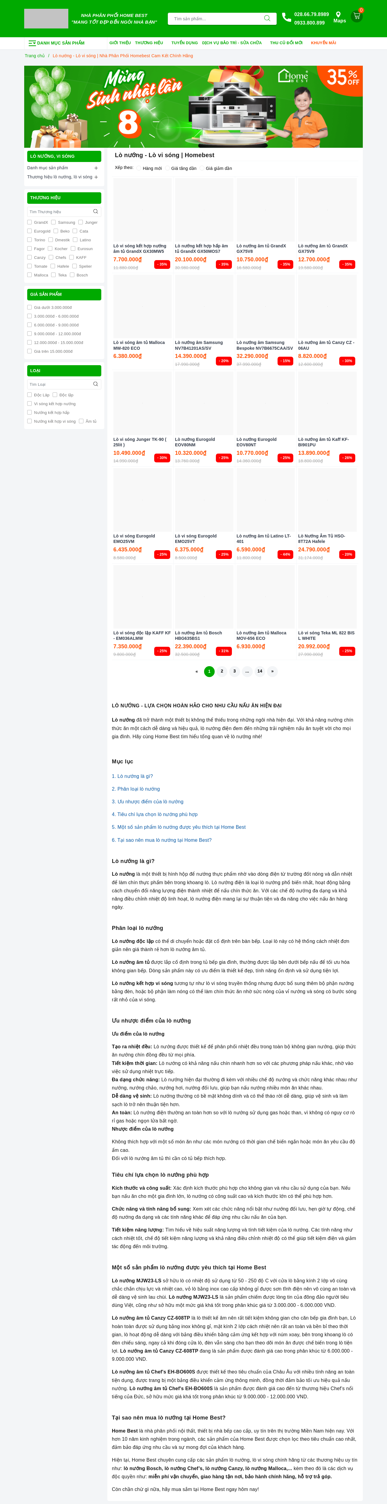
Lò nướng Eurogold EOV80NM (195, 442)
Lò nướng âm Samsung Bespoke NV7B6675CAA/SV (265, 345)
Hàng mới (149, 168)
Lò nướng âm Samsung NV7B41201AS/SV (199, 345)
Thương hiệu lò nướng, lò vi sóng (59, 176)
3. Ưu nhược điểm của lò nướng (148, 801)
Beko (64, 231)
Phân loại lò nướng (137, 928)
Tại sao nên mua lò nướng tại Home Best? (169, 1418)
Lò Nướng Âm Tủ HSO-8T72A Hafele (321, 539)
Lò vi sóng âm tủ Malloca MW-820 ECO (139, 345)
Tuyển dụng (184, 43)
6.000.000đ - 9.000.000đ (56, 324)
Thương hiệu (151, 43)
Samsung (66, 222)
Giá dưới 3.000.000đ (52, 307)
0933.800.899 (309, 22)
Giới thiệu (120, 43)
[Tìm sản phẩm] (213, 19)
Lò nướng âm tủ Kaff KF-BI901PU (323, 442)
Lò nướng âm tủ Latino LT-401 (264, 539)
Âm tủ (91, 421)
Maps (339, 17)
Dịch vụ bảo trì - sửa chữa (234, 43)
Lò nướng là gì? (133, 861)
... (247, 671)
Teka (62, 275)
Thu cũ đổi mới (288, 43)
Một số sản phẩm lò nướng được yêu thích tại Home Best (189, 1267)
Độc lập (65, 395)
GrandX (40, 222)
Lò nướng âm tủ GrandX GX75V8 (261, 248)
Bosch (82, 275)
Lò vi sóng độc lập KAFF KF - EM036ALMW (142, 635)
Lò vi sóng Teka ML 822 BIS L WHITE (326, 635)
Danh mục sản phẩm (47, 167)
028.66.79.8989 (311, 14)
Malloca (40, 275)
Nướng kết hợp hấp (51, 412)
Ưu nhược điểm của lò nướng (151, 1021)
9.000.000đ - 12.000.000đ (57, 333)
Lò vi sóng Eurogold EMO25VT (196, 539)
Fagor (39, 248)
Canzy (39, 257)
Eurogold (41, 231)
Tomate (40, 266)
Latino (85, 240)
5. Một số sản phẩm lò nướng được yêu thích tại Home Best (179, 827)
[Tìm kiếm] (267, 19)
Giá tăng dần (181, 168)
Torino (39, 240)
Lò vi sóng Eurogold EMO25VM (134, 539)
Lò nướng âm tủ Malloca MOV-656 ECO (262, 635)
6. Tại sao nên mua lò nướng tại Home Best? (162, 840)
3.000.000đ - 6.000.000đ (56, 316)
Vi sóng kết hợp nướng (54, 404)
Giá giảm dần (216, 168)
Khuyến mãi (325, 43)
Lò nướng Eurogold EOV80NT (257, 442)
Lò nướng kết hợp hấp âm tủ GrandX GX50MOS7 (201, 248)
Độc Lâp (41, 395)
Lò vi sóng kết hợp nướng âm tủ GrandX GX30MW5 (139, 248)
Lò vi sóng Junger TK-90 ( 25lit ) (139, 442)
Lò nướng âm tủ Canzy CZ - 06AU (326, 345)
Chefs (60, 257)
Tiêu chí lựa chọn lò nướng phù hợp (160, 1175)
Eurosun (84, 248)
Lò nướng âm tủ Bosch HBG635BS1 (198, 635)
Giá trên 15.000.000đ (53, 351)
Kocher (61, 248)
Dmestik (62, 240)
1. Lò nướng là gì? (132, 776)
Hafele (62, 266)
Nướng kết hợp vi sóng (54, 421)
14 (260, 671)
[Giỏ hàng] (357, 16)
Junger (91, 222)
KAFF (80, 257)
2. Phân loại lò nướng (136, 789)
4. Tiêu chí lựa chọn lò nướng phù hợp (155, 814)
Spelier (85, 266)
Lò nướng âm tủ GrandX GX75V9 (323, 248)
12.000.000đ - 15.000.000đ (58, 342)
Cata (83, 231)
